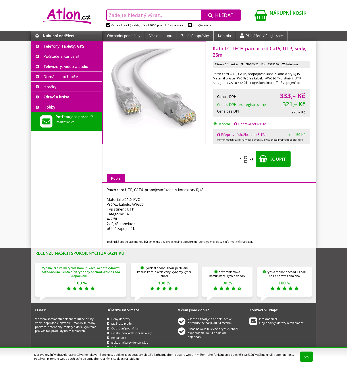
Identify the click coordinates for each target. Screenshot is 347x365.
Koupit (272, 158)
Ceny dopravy (120, 319)
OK (306, 357)
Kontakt (224, 35)
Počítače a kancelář (61, 56)
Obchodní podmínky (123, 35)
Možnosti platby (122, 323)
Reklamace (118, 338)
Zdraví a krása (56, 97)
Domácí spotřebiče (60, 76)
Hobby (49, 107)
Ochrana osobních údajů (128, 347)
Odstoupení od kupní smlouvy (131, 333)
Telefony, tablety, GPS (63, 46)
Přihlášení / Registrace (261, 35)
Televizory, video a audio (65, 66)
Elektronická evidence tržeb (129, 342)
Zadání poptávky (195, 35)
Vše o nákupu (160, 35)
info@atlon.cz (199, 25)
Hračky (49, 86)
